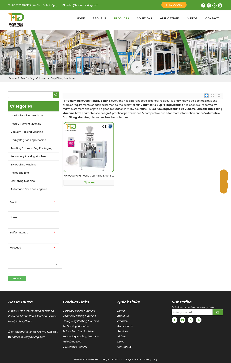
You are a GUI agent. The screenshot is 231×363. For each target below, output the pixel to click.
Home (121, 311)
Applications (125, 326)
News (120, 341)
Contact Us (124, 347)
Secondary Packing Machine (28, 156)
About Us (122, 316)
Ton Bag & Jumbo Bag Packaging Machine (35, 148)
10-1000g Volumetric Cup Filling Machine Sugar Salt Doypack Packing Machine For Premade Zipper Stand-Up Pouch (89, 175)
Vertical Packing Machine (27, 115)
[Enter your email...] (191, 312)
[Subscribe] (217, 312)
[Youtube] (220, 5)
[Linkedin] (214, 5)
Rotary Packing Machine (26, 124)
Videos (121, 336)
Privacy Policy (150, 359)
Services (122, 331)
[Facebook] (203, 5)
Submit (17, 278)
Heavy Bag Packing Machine (28, 140)
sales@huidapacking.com (82, 5)
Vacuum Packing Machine (27, 132)
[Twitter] (209, 5)
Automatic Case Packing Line (29, 189)
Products (122, 321)
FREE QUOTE (174, 5)
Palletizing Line (20, 173)
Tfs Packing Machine (24, 164)
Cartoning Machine (23, 181)
